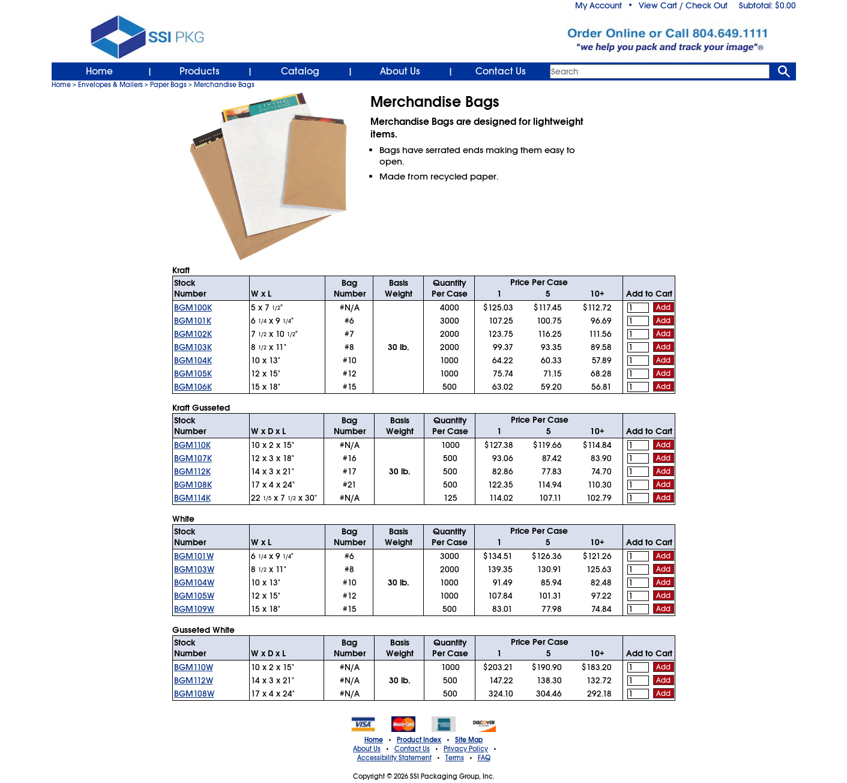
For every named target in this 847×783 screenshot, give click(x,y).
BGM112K (192, 471)
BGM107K (193, 458)
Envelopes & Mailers (110, 84)
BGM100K (193, 307)
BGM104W (194, 582)
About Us (400, 71)
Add (663, 307)
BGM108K (193, 484)
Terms (454, 758)
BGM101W (194, 556)
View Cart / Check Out (683, 5)
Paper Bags (168, 84)
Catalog (300, 71)
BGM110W (193, 667)
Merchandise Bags (224, 84)
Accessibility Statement (394, 758)
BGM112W (193, 680)
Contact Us (500, 71)
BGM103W (194, 569)
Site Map (469, 740)
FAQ (484, 758)
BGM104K (193, 360)
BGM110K (192, 445)
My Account (598, 5)
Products (199, 71)
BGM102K (193, 333)
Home (99, 71)
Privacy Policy (466, 749)
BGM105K (193, 373)
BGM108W (194, 693)
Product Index (419, 740)
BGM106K (193, 386)
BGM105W (194, 595)
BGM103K (193, 347)
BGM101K (192, 320)
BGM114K (192, 497)
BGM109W (194, 608)
